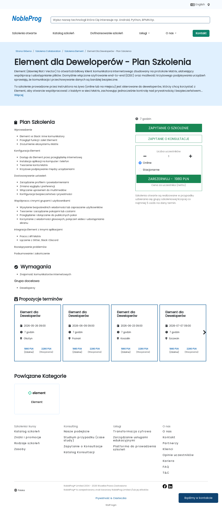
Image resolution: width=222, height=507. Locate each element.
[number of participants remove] (145, 156)
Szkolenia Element (74, 51)
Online (147, 163)
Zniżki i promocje (27, 437)
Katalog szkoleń (63, 33)
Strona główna (24, 51)
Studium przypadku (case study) (84, 438)
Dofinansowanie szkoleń (106, 33)
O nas (170, 33)
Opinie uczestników (178, 455)
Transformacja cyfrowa (132, 431)
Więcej (18, 95)
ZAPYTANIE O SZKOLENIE (169, 128)
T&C (166, 473)
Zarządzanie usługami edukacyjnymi (130, 438)
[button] (204, 332)
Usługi (143, 33)
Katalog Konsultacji (79, 452)
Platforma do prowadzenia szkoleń (134, 447)
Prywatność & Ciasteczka (111, 498)
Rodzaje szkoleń (27, 443)
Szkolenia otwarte (24, 33)
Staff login (111, 505)
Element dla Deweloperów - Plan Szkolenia (109, 51)
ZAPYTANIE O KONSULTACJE (168, 139)
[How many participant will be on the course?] (168, 156)
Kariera (168, 461)
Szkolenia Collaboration (48, 51)
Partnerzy (171, 443)
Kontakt (201, 33)
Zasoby (20, 449)
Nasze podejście (77, 431)
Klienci (168, 449)
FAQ (166, 467)
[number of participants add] (191, 156)
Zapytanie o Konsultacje (83, 446)
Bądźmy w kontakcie (198, 498)
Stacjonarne (151, 170)
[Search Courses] (130, 20)
